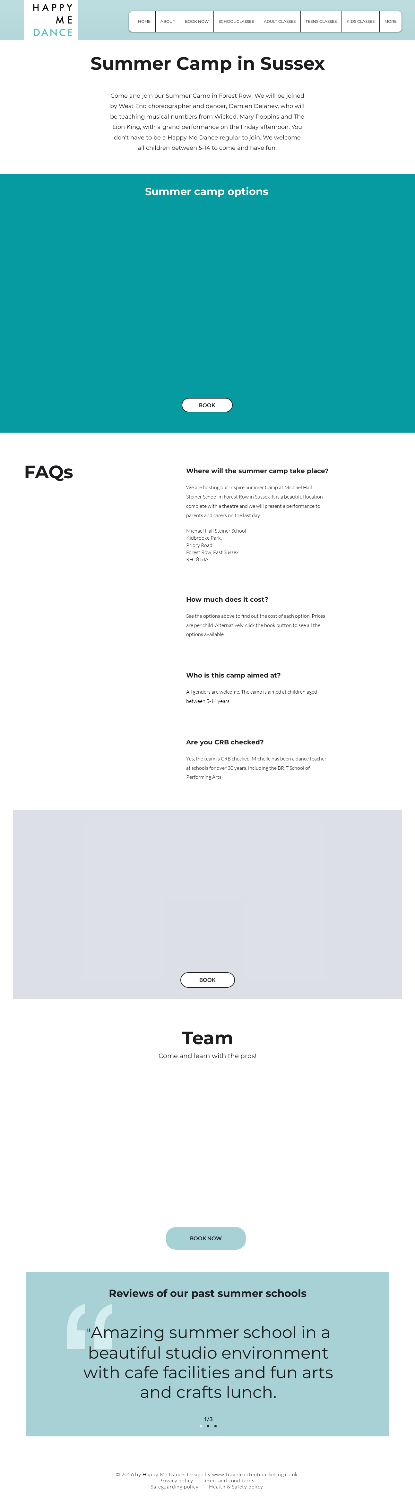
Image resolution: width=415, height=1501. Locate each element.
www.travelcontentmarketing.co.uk (255, 1474)
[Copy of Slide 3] (215, 1426)
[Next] (356, 1368)
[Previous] (60, 1368)
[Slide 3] (208, 1426)
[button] (390, 21)
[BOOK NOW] (206, 1238)
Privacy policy (176, 1480)
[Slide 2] (201, 1426)
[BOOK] (207, 405)
